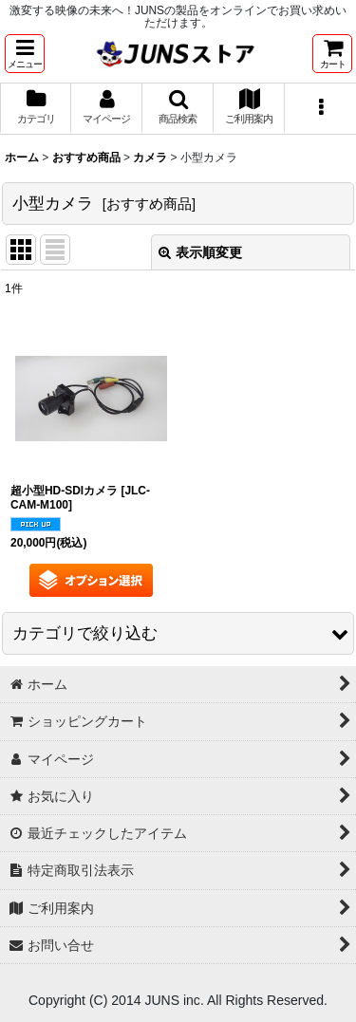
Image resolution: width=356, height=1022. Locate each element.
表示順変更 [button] (200, 252)
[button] (25, 53)
